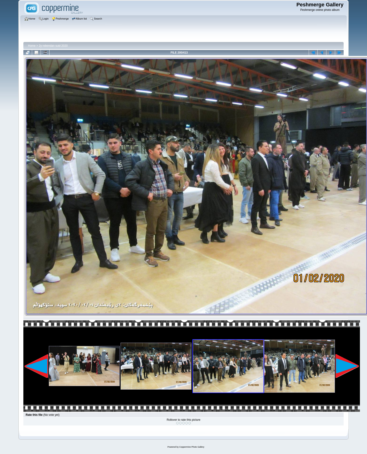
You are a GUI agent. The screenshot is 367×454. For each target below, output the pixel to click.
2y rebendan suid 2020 (53, 45)
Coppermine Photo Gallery (191, 447)
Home (32, 45)
